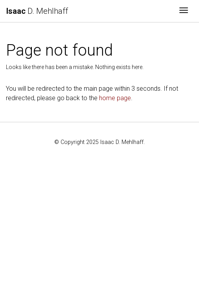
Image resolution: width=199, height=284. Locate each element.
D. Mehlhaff (37, 11)
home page (115, 98)
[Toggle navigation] (184, 11)
